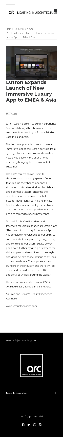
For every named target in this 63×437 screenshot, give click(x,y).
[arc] (31, 10)
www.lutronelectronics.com (21, 306)
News (30, 29)
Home (9, 29)
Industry (19, 29)
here (14, 298)
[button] (55, 10)
